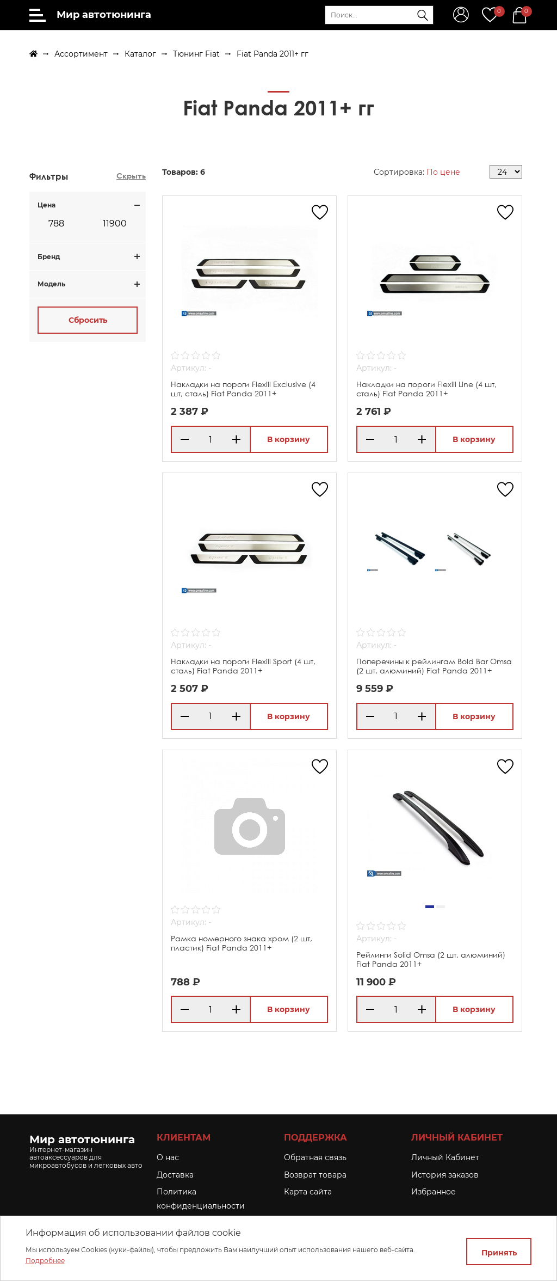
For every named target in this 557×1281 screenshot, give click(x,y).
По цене (443, 172)
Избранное (433, 1192)
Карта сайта (308, 1192)
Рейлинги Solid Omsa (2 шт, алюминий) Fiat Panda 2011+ (430, 959)
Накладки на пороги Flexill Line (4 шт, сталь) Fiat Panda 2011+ (426, 388)
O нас (168, 1157)
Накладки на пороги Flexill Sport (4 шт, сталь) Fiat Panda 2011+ (243, 666)
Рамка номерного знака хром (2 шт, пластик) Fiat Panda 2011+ (241, 943)
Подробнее (45, 1261)
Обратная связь (315, 1157)
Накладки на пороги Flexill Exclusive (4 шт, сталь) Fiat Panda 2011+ (243, 388)
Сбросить (88, 320)
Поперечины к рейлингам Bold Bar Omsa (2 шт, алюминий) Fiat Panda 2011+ (434, 666)
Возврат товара (315, 1175)
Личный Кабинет (445, 1157)
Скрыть (131, 175)
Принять (499, 1253)
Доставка (175, 1175)
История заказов (445, 1175)
